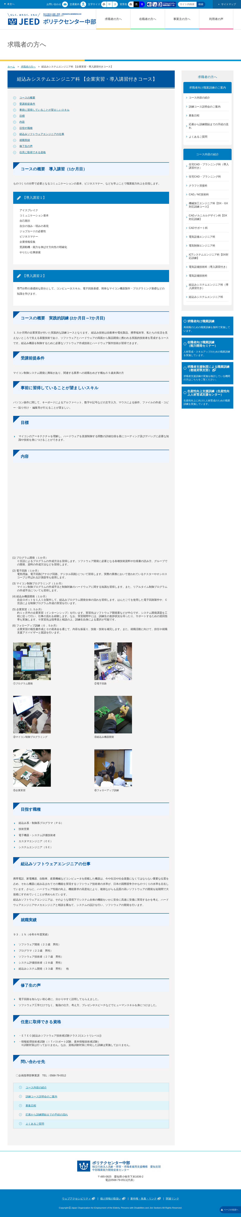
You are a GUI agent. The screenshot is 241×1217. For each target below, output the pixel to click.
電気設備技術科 (198, 275)
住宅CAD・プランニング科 (205, 176)
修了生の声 (26, 146)
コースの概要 (27, 97)
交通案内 (74, 4)
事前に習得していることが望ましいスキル (44, 109)
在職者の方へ (147, 18)
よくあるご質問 (35, 1123)
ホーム (11, 66)
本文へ (10, 4)
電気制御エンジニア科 (202, 245)
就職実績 (24, 140)
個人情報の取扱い (112, 1198)
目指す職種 (26, 128)
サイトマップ (228, 4)
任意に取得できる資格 (32, 152)
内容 (22, 121)
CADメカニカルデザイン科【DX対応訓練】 (208, 217)
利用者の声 (216, 18)
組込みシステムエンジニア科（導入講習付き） (208, 286)
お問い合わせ (54, 4)
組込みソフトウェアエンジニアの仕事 (41, 134)
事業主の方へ (181, 18)
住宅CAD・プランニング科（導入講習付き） (209, 166)
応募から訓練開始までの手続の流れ (47, 1114)
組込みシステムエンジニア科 (206, 296)
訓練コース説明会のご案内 (41, 1096)
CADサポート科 (198, 227)
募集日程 (31, 1105)
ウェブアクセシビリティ (78, 1198)
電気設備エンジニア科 (202, 236)
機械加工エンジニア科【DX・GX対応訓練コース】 (208, 205)
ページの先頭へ (229, 1210)
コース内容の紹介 (36, 1087)
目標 (22, 115)
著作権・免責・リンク (145, 1198)
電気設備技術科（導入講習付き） (208, 266)
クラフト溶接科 (198, 185)
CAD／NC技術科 (199, 194)
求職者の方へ (113, 18)
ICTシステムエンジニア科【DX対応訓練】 (208, 256)
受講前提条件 (27, 103)
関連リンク (172, 1198)
